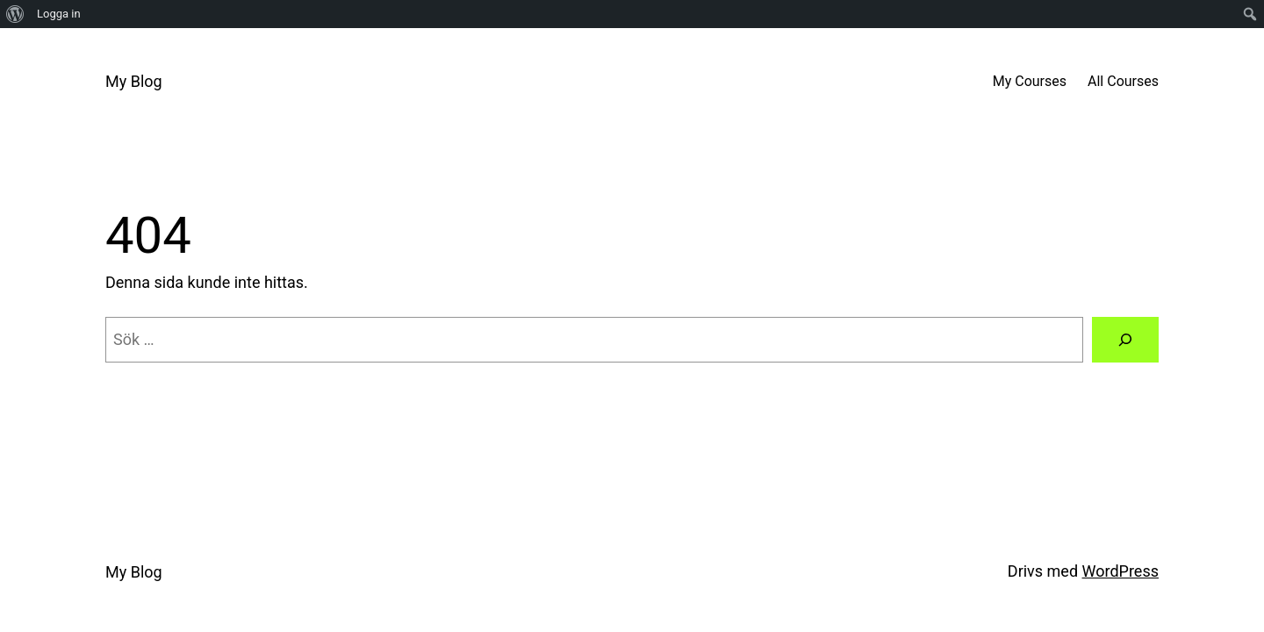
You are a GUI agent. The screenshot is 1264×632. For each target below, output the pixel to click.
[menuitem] (15, 14)
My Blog (133, 81)
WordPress (1120, 571)
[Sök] (1125, 340)
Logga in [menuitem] (59, 13)
